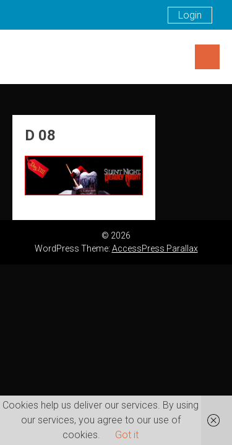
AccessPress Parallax (155, 248)
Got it (127, 435)
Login (190, 15)
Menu (207, 56)
